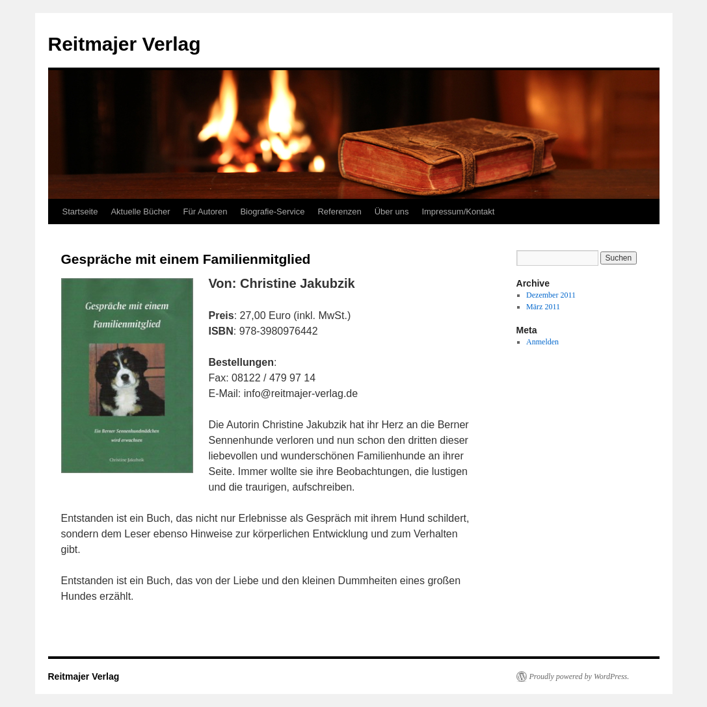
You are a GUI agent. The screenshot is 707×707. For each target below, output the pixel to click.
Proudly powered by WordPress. (579, 676)
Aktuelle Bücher (140, 211)
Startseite (80, 211)
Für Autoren (205, 211)
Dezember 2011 (551, 295)
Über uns (392, 211)
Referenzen (339, 211)
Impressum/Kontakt (457, 211)
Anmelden (542, 341)
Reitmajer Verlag (124, 44)
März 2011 (543, 306)
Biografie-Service (272, 211)
